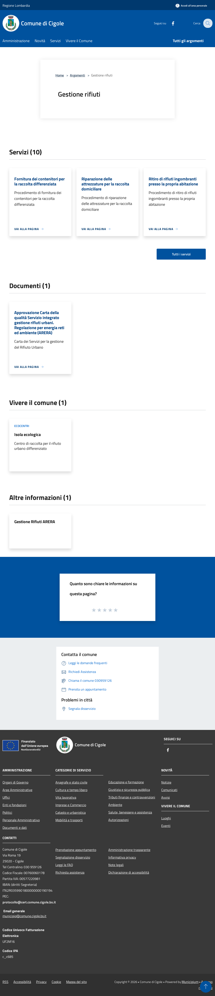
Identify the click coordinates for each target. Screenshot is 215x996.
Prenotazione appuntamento (75, 849)
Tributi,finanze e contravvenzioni (131, 797)
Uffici (6, 797)
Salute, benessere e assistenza (130, 812)
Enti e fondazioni (14, 804)
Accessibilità (22, 981)
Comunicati (169, 789)
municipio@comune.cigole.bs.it (24, 915)
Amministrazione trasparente (129, 849)
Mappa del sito (76, 981)
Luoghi (166, 818)
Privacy (41, 981)
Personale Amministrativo (21, 820)
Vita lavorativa (65, 797)
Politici (7, 812)
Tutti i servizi (181, 254)
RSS (5, 981)
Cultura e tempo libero (71, 789)
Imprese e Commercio (70, 804)
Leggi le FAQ (64, 864)
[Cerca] (207, 23)
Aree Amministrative (17, 789)
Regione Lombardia (16, 5)
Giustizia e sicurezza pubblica (129, 789)
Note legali (116, 864)
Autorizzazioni (118, 819)
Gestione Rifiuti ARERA (34, 521)
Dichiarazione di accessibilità (128, 872)
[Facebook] (170, 23)
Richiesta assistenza (69, 872)
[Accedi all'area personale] (191, 5)
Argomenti (77, 75)
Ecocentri (21, 426)
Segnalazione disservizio (72, 857)
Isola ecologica (27, 434)
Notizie (166, 782)
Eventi (165, 825)
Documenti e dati (15, 827)
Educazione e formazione (126, 782)
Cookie (56, 981)
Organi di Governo (15, 782)
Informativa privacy (122, 857)
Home (59, 75)
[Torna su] (206, 987)
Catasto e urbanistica (70, 812)
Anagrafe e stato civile (71, 782)
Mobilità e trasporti (69, 820)
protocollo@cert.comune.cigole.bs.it (29, 902)
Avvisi (165, 797)
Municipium (190, 981)
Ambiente (115, 804)
